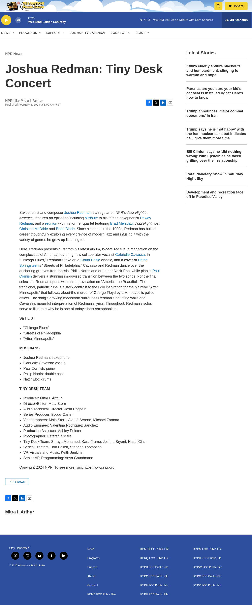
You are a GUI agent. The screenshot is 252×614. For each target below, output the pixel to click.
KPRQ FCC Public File (154, 567)
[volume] (18, 29)
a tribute (91, 227)
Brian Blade (65, 238)
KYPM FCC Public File (207, 558)
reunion (51, 232)
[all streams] (236, 29)
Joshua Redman (77, 222)
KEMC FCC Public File (101, 603)
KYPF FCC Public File (154, 594)
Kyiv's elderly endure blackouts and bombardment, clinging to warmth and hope (213, 79)
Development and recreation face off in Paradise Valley (214, 203)
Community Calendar (87, 41)
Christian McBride (33, 238)
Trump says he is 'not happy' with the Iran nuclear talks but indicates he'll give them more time (216, 142)
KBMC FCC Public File (154, 558)
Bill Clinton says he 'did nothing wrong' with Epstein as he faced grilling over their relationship (213, 165)
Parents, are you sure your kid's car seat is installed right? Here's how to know (214, 102)
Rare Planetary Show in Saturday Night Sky (214, 185)
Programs (28, 41)
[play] (6, 29)
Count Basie (90, 269)
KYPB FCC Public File (154, 576)
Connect (118, 41)
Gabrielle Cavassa (130, 264)
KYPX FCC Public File (207, 585)
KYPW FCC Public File (207, 576)
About (91, 585)
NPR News (13, 63)
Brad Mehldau (121, 232)
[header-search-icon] (220, 11)
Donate (240, 10)
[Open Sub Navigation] (13, 41)
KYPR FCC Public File (207, 567)
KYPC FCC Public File (154, 585)
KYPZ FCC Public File (207, 594)
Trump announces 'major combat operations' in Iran (214, 122)
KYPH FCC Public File (154, 603)
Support (53, 41)
